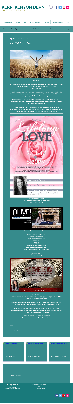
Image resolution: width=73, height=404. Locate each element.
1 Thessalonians (53, 29)
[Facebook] (57, 7)
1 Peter (28, 29)
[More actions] (62, 39)
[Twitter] (60, 7)
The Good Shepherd (10, 356)
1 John (45, 29)
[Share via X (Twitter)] (14, 330)
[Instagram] (67, 7)
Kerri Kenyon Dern (39, 388)
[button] (51, 7)
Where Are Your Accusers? (35, 356)
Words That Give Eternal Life (58, 356)
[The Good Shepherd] (13, 348)
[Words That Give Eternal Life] (59, 348)
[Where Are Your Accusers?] (36, 348)
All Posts (5, 29)
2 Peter (22, 29)
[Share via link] (17, 330)
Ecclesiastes (36, 29)
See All (68, 339)
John (11, 325)
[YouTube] (64, 7)
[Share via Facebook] (11, 330)
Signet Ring (14, 29)
